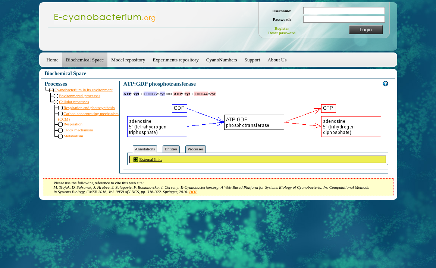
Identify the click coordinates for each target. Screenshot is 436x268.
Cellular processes (74, 101)
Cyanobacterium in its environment (83, 89)
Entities (171, 149)
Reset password (281, 33)
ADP (177, 94)
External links (150, 159)
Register (282, 28)
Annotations (145, 149)
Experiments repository (175, 60)
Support (252, 60)
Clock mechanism (78, 130)
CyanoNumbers (221, 60)
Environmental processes (79, 95)
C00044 (200, 94)
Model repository (128, 60)
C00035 (150, 94)
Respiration (72, 124)
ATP (127, 94)
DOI (193, 191)
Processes (196, 149)
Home (53, 60)
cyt (136, 94)
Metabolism (73, 136)
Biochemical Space (85, 60)
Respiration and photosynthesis (89, 107)
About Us (276, 60)
